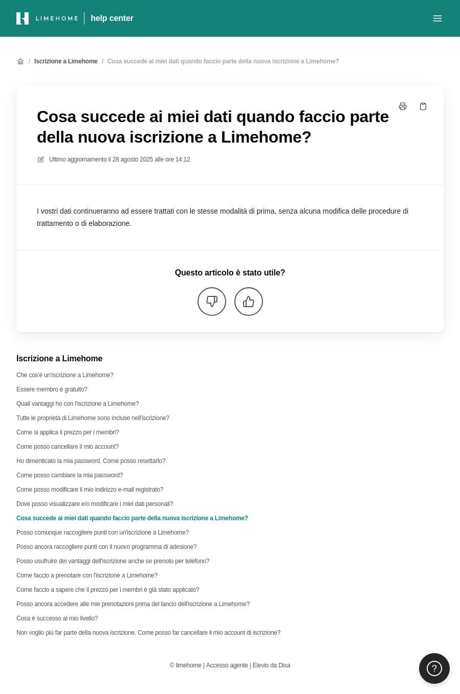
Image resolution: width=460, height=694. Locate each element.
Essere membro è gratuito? (51, 389)
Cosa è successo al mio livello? (57, 618)
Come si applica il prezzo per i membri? (67, 432)
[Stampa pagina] (403, 106)
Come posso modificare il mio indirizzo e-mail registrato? (89, 489)
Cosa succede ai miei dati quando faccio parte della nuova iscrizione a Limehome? (223, 61)
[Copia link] (423, 106)
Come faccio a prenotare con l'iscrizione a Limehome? (87, 575)
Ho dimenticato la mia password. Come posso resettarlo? (90, 461)
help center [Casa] (112, 18)
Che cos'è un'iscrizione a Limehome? (65, 375)
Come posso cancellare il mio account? (67, 446)
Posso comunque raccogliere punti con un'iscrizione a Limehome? (102, 532)
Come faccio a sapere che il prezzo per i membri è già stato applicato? (107, 589)
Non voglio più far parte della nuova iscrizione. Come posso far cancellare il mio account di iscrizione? (148, 632)
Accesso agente (227, 665)
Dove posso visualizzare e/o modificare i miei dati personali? (94, 503)
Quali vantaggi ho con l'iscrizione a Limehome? (77, 403)
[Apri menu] (437, 18)
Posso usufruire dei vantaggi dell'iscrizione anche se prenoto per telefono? (112, 561)
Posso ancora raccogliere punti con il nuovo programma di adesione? (106, 546)
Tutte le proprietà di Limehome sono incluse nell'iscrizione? (92, 418)
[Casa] (47, 18)
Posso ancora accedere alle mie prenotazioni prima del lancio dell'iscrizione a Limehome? (133, 604)
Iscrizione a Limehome (66, 61)
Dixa (284, 665)
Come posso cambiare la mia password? (69, 475)
